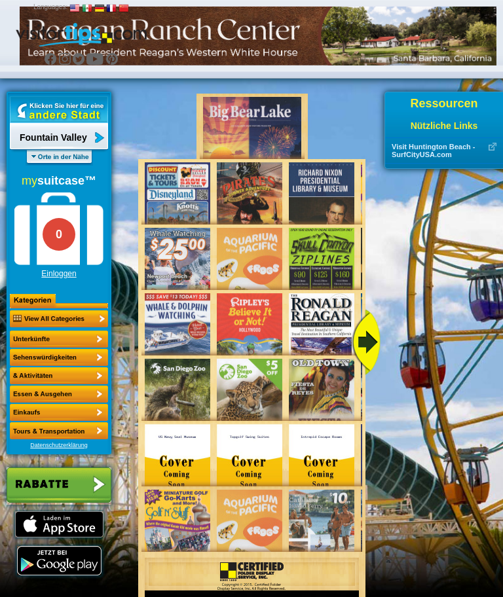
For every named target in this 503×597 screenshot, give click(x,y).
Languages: (50, 6)
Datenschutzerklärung (59, 445)
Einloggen (58, 273)
